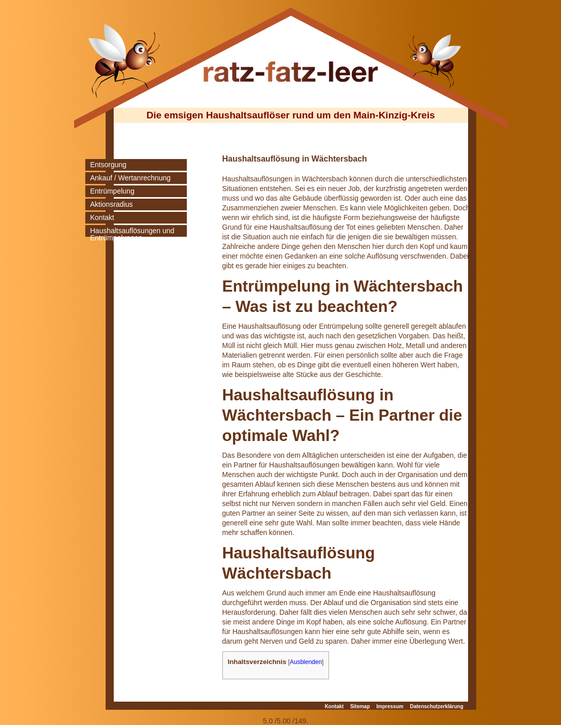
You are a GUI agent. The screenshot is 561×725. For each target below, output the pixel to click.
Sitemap (360, 706)
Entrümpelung (112, 191)
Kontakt (102, 217)
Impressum (389, 706)
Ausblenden (306, 662)
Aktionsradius (111, 204)
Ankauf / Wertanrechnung (130, 177)
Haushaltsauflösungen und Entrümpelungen (132, 234)
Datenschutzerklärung (436, 706)
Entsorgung (108, 164)
